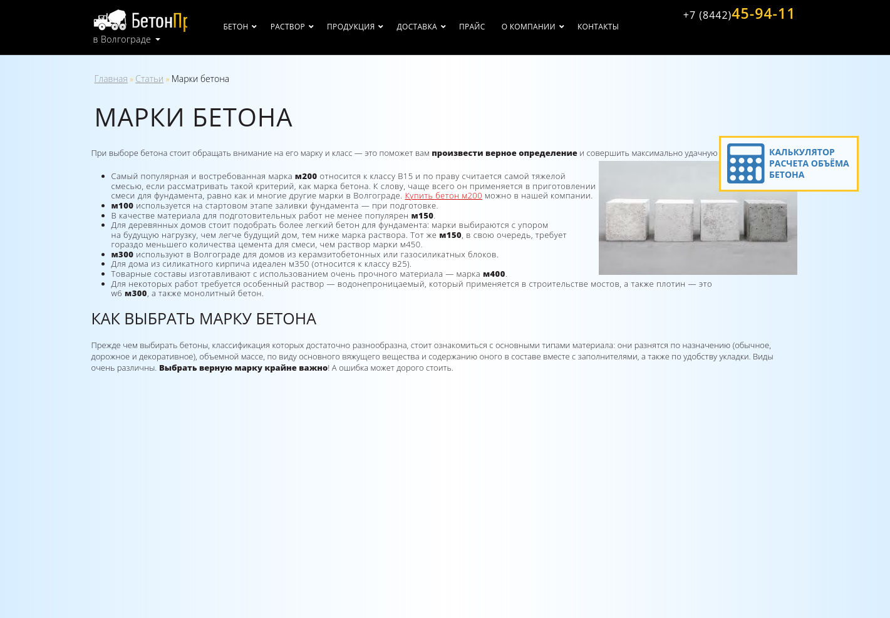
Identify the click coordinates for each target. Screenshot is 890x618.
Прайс (492, 26)
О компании (548, 26)
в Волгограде (122, 37)
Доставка (437, 26)
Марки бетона (200, 79)
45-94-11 (735, 14)
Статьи (149, 79)
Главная (111, 79)
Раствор (307, 26)
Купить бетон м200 (443, 195)
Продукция (370, 26)
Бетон (255, 26)
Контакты (617, 26)
